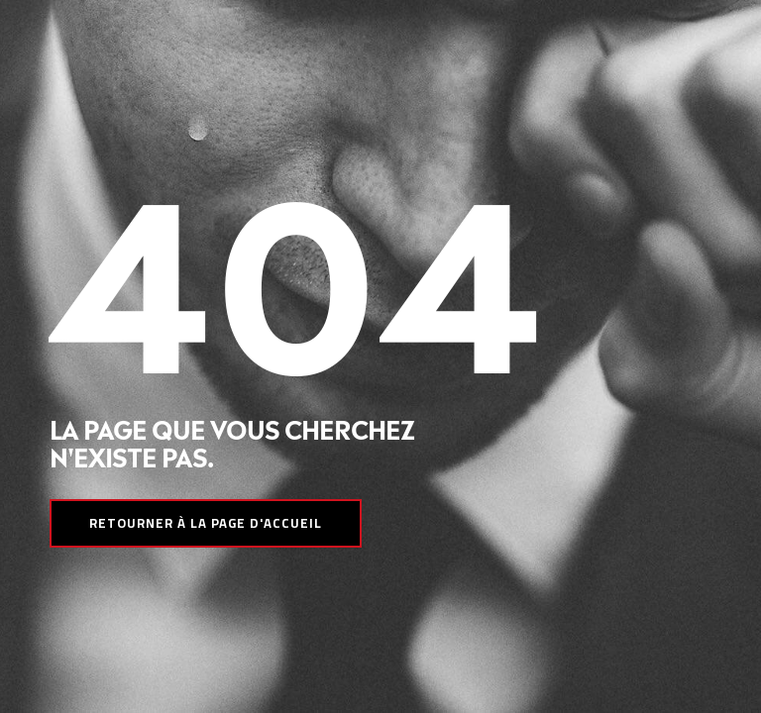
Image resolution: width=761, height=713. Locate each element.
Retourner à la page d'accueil (205, 523)
